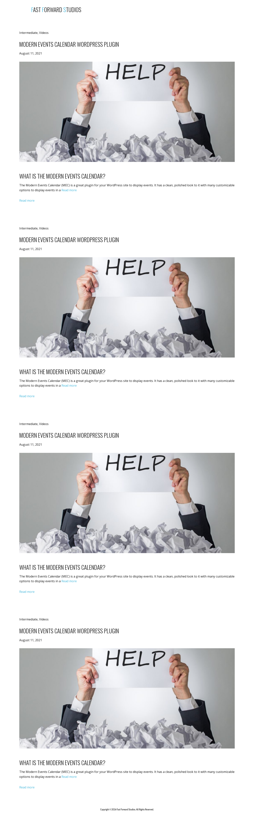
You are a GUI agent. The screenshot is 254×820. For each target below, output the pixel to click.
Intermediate (28, 33)
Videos (44, 33)
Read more (69, 190)
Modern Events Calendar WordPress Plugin (69, 44)
